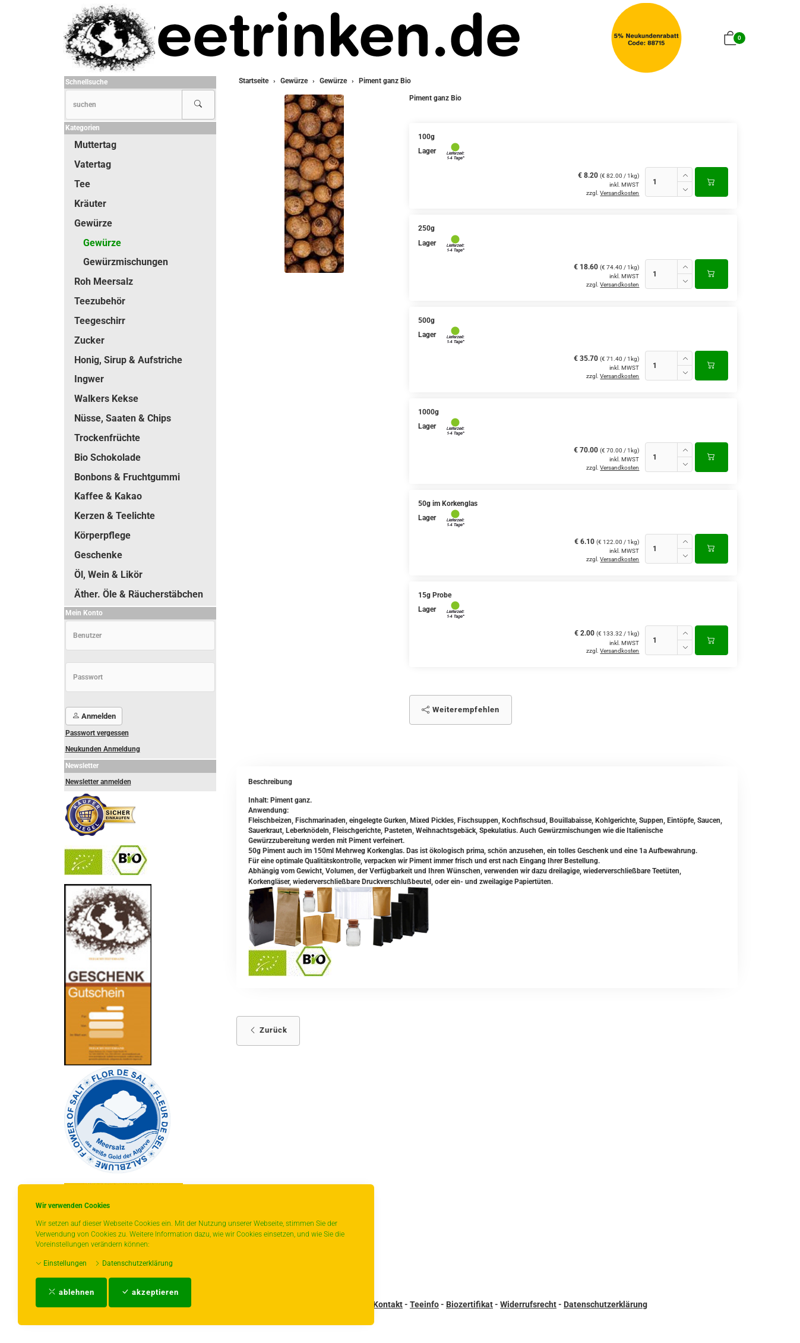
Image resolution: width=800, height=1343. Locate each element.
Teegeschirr (99, 320)
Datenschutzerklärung (133, 1263)
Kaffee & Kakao (108, 496)
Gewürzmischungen (125, 262)
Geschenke (98, 555)
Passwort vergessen (97, 733)
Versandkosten (619, 193)
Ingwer (89, 379)
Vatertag (92, 164)
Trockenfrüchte (107, 438)
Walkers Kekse (106, 398)
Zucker (89, 340)
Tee (82, 184)
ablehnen (71, 1292)
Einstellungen (61, 1263)
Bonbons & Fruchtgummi (127, 477)
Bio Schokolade (107, 457)
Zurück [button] (268, 1030)
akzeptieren (150, 1292)
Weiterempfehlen (460, 709)
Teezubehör (99, 301)
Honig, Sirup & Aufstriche (128, 360)
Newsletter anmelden (98, 782)
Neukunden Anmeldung (102, 749)
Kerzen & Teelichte (114, 515)
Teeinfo (424, 1304)
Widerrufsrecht (528, 1304)
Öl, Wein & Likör (108, 574)
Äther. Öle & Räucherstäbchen (138, 594)
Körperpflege (102, 535)
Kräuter (90, 203)
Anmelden (94, 716)
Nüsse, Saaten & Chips (122, 418)
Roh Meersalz (103, 281)
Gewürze (93, 223)
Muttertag (95, 144)
